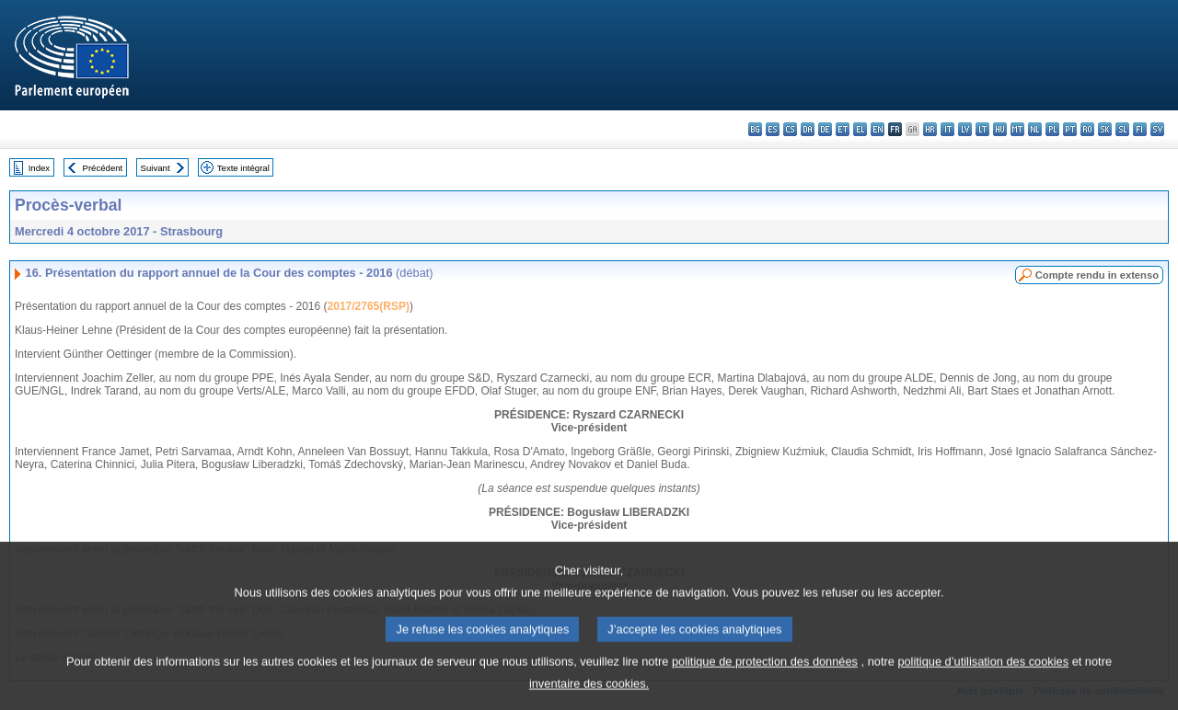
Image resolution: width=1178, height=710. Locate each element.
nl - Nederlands (1035, 129)
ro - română (1087, 129)
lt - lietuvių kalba (982, 129)
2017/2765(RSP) (369, 306)
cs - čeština (790, 129)
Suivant (155, 168)
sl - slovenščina (1122, 129)
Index (39, 168)
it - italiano (947, 129)
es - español (773, 129)
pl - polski (1052, 129)
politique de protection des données (765, 677)
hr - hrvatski (930, 129)
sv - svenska (1157, 129)
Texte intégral (243, 168)
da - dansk (807, 129)
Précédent (103, 168)
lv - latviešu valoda (965, 129)
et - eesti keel (842, 129)
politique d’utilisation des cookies (982, 677)
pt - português (1070, 129)
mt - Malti (1017, 129)
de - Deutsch (825, 129)
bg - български (755, 129)
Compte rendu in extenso (1097, 275)
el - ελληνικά (860, 129)
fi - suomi (1140, 129)
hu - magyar (1000, 129)
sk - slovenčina (1105, 129)
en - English (877, 129)
